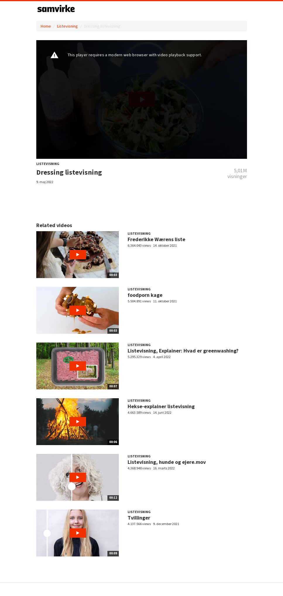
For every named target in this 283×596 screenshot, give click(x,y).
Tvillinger (139, 517)
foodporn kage (145, 295)
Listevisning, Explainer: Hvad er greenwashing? (183, 350)
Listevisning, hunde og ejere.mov (167, 462)
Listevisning (67, 26)
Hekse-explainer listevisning (161, 406)
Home (46, 26)
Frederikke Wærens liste (156, 239)
